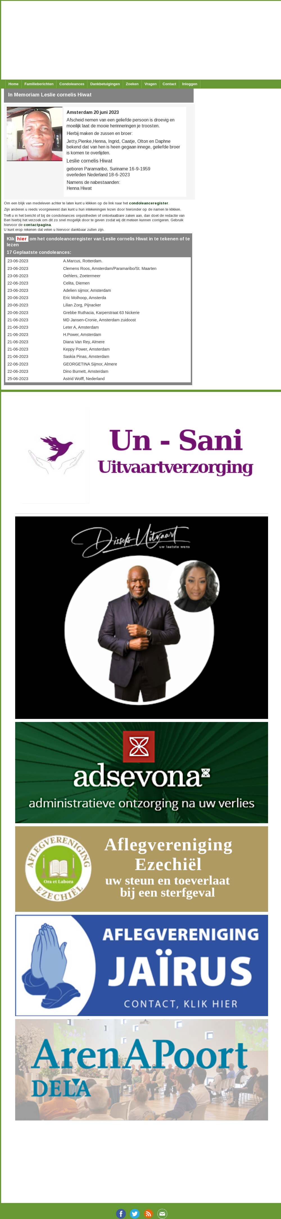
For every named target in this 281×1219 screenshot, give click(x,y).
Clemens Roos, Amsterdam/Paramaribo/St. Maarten (110, 268)
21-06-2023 (18, 320)
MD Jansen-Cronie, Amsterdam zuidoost (99, 320)
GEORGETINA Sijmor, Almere (90, 364)
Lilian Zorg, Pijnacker (82, 305)
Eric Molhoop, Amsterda (84, 297)
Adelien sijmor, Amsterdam (87, 290)
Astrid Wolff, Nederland (84, 378)
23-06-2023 (18, 261)
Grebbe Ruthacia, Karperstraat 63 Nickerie (101, 312)
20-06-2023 (18, 297)
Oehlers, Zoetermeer (82, 276)
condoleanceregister (148, 203)
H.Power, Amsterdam (82, 334)
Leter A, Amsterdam (81, 327)
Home (13, 84)
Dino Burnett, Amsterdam (85, 371)
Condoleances (71, 84)
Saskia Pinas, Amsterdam (86, 356)
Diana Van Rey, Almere (84, 342)
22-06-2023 (18, 283)
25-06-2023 (18, 378)
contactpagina (37, 225)
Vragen (150, 84)
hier (22, 238)
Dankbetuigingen (105, 84)
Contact (169, 84)
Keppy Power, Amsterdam (86, 349)
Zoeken (132, 84)
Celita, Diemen (76, 283)
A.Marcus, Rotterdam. (83, 261)
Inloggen (189, 84)
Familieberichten (38, 84)
